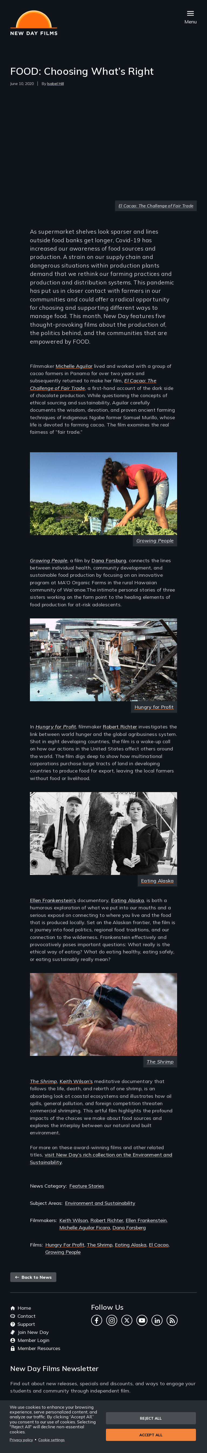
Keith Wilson (73, 1220)
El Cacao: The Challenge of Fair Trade (156, 205)
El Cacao (158, 1245)
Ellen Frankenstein (146, 1220)
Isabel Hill (55, 83)
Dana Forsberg (129, 1227)
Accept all (151, 1435)
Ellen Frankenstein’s (53, 900)
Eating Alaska (157, 881)
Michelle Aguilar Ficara (84, 1227)
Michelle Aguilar (74, 366)
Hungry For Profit (64, 1245)
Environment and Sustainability (100, 1203)
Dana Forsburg (108, 560)
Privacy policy (21, 1439)
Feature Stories (86, 1186)
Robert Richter (120, 727)
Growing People (155, 540)
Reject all (151, 1418)
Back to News (33, 1277)
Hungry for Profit (154, 707)
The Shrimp (43, 1081)
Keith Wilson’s (76, 1081)
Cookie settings (51, 1439)
